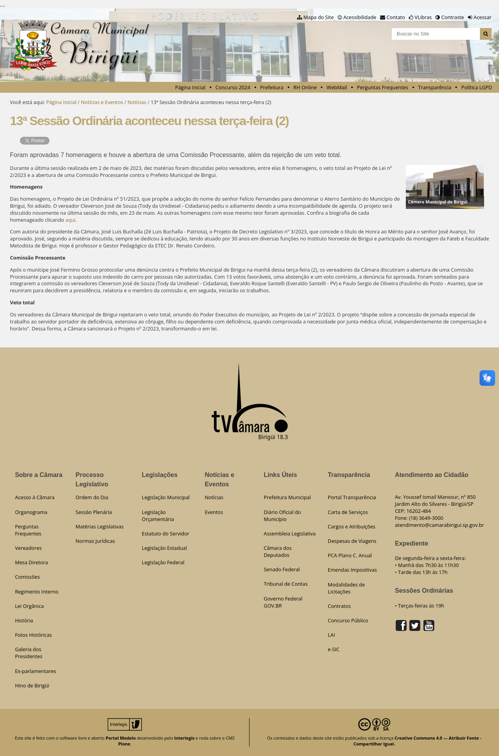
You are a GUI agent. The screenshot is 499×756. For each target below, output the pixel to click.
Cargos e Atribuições (351, 526)
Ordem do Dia (92, 497)
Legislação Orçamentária (158, 516)
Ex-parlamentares (35, 671)
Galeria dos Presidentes (28, 653)
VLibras (423, 17)
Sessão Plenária (94, 512)
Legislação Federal (163, 562)
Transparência (434, 87)
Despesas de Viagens (352, 540)
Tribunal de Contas (286, 583)
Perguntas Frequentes (382, 87)
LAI (331, 634)
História (24, 620)
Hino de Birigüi (32, 685)
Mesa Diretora (31, 562)
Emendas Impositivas (352, 569)
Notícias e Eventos (102, 102)
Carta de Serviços (348, 512)
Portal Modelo (121, 738)
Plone (124, 744)
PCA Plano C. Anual (350, 555)
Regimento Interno (36, 591)
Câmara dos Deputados (278, 551)
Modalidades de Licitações (346, 588)
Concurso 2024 (233, 87)
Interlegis (184, 738)
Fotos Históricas (33, 634)
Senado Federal (282, 569)
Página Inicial (190, 87)
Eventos (214, 512)
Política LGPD (476, 87)
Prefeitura (271, 87)
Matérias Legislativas (100, 526)
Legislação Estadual (164, 547)
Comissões (27, 576)
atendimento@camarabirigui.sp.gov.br (439, 524)
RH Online (305, 87)
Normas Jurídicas (95, 540)
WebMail (337, 87)
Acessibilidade (359, 17)
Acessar (483, 17)
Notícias (136, 102)
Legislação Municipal (166, 497)
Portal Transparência (352, 497)
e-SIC (334, 649)
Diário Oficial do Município (282, 516)
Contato (396, 17)
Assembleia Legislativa (290, 533)
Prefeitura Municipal (287, 497)
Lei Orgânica (29, 605)
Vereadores (28, 547)
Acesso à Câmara (35, 497)
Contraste (452, 17)
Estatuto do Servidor (165, 533)
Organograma (31, 512)
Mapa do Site (318, 17)
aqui (70, 219)
